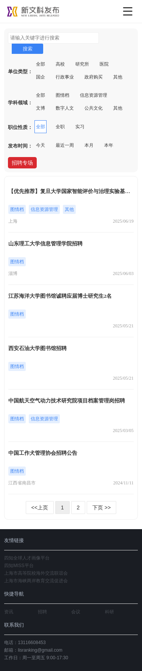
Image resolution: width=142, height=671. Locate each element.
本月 (89, 145)
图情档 (62, 95)
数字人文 (65, 108)
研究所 (82, 64)
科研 (109, 611)
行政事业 (65, 77)
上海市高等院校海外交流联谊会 (36, 573)
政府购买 (93, 77)
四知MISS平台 (18, 565)
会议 (75, 611)
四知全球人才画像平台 (27, 558)
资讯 (8, 611)
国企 (40, 77)
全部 (40, 64)
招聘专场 (22, 163)
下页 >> (101, 507)
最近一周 (65, 145)
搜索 (28, 49)
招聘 (42, 611)
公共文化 (93, 108)
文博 (40, 108)
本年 (108, 145)
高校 (60, 64)
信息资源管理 (93, 95)
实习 (79, 126)
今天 (40, 145)
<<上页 (39, 507)
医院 (104, 64)
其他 (117, 77)
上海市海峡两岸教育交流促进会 (36, 580)
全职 (60, 126)
